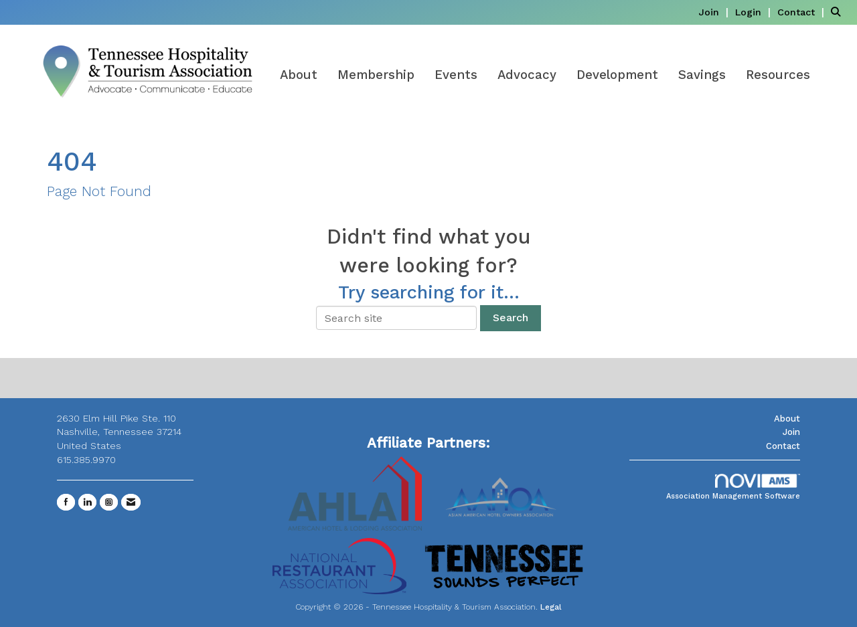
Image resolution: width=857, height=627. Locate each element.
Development (617, 75)
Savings (702, 75)
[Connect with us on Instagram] (109, 502)
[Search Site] (839, 11)
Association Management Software (733, 487)
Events (456, 75)
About (298, 75)
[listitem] (715, 11)
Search (510, 317)
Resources (778, 75)
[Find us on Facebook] (66, 502)
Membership (375, 75)
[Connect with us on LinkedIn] (87, 502)
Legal (551, 607)
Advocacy (526, 75)
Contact (783, 446)
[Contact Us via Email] (131, 502)
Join (791, 432)
